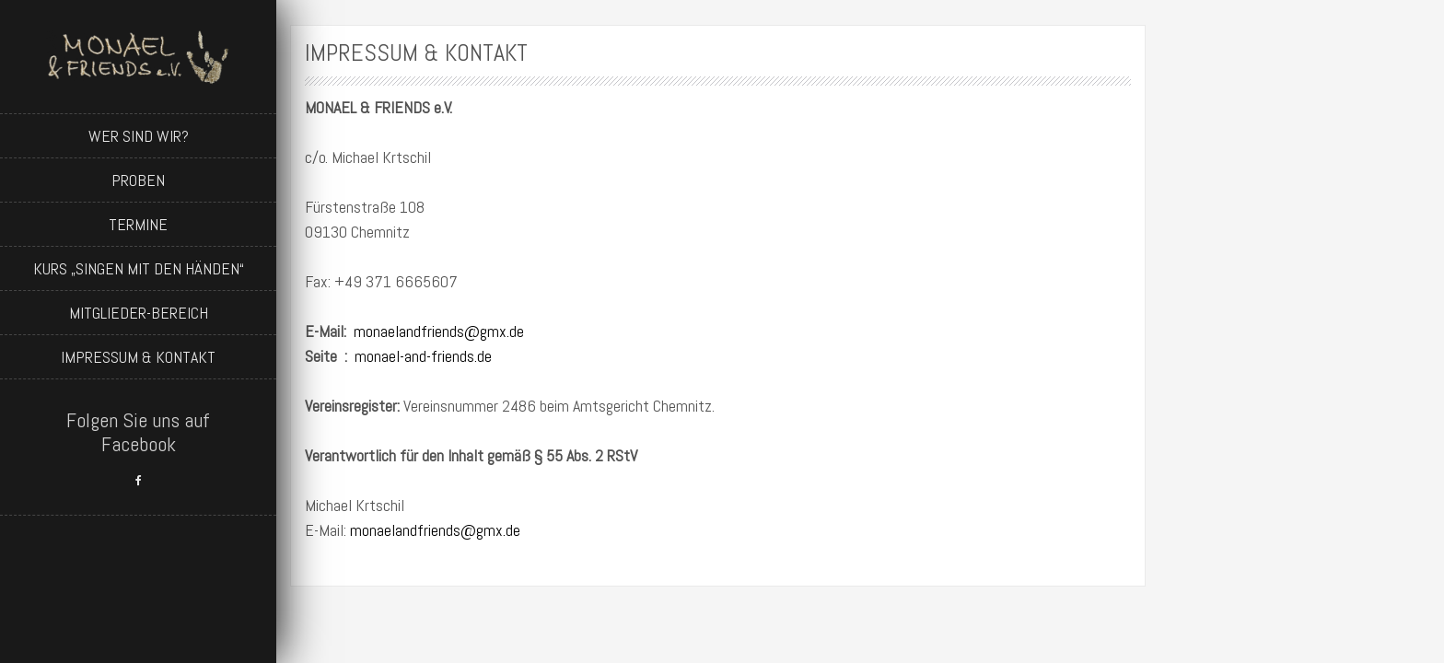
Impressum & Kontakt (138, 356)
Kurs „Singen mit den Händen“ (138, 268)
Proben (138, 180)
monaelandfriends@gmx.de (439, 331)
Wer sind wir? (138, 135)
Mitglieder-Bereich (138, 312)
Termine (138, 224)
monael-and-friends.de (423, 355)
